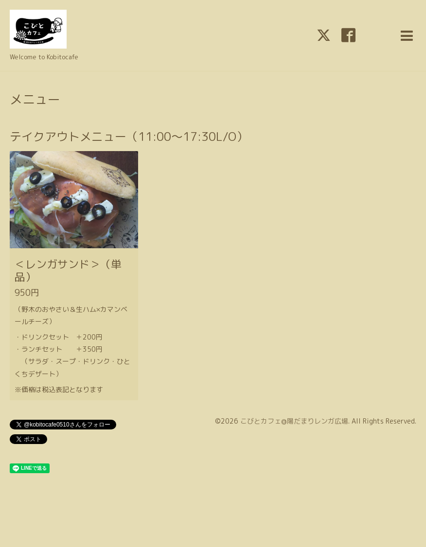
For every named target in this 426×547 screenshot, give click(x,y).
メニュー (35, 99)
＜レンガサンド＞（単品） (68, 270)
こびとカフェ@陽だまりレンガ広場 (294, 421)
